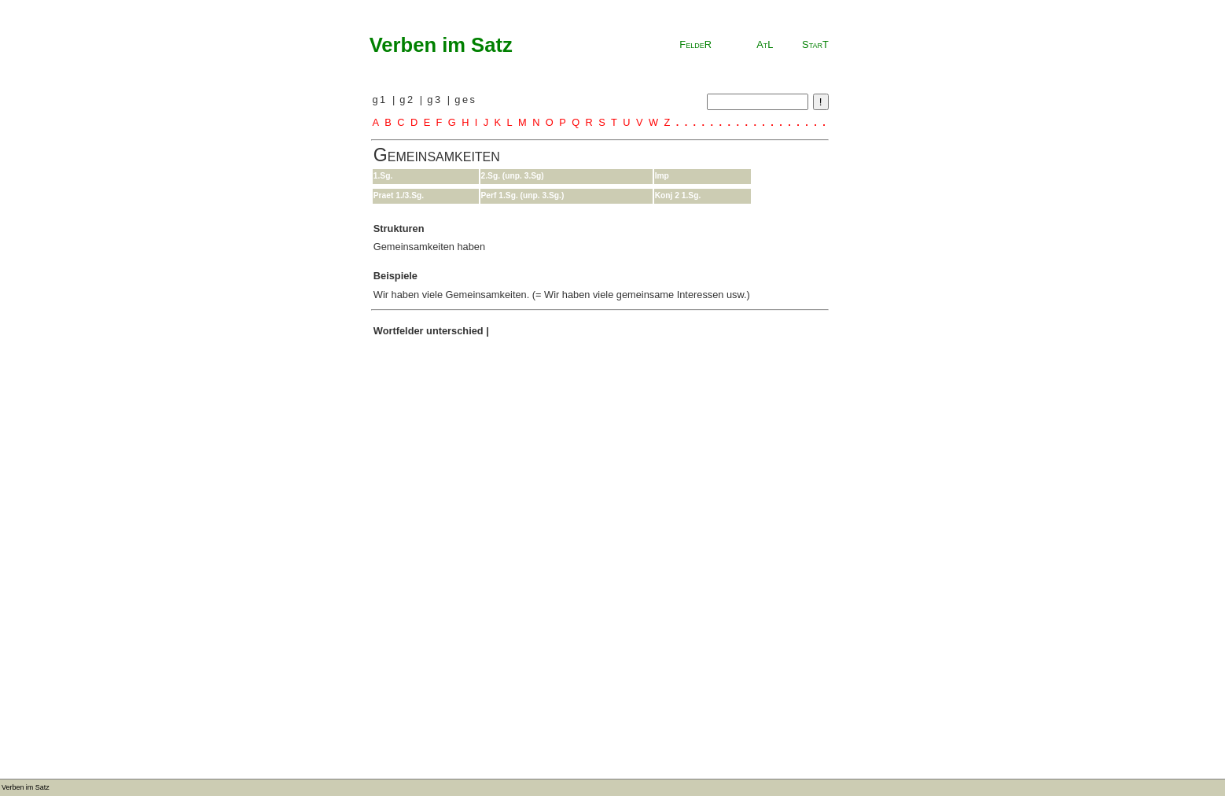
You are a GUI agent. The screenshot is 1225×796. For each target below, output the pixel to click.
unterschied (455, 331)
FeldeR (695, 44)
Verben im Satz (441, 45)
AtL (764, 44)
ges (465, 99)
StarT (815, 44)
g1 (382, 99)
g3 (437, 99)
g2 (409, 99)
